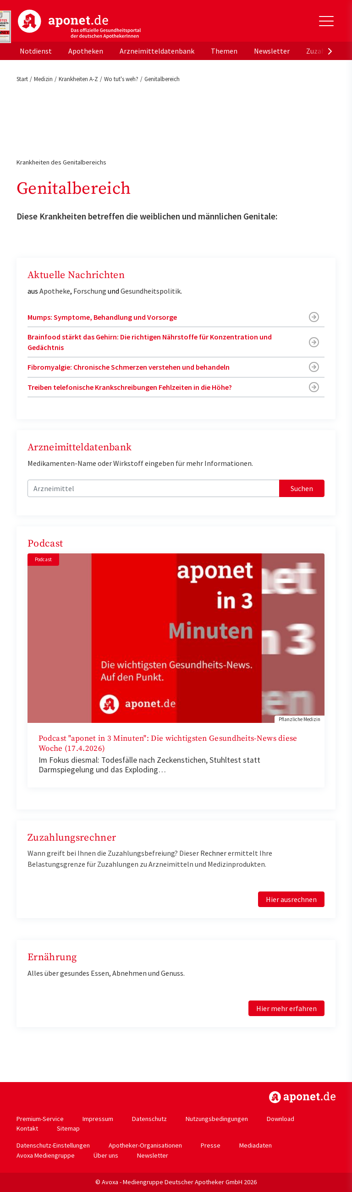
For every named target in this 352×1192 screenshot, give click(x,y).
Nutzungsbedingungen (217, 1119)
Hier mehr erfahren (286, 1008)
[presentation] (330, 51)
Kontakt (27, 1128)
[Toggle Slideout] (326, 21)
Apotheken (85, 50)
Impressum (97, 1119)
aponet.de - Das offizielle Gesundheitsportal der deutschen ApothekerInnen (79, 24)
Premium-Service (40, 1119)
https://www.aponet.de (302, 1097)
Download (280, 1119)
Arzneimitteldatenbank (157, 50)
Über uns (106, 1155)
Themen (224, 50)
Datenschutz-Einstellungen (53, 1145)
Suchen (302, 488)
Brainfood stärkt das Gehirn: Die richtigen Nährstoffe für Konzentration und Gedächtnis (150, 341)
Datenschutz (149, 1119)
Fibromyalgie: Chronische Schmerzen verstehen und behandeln (129, 367)
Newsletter (272, 50)
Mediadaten (255, 1145)
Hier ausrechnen (291, 899)
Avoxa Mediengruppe (45, 1155)
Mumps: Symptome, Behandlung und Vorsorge (102, 317)
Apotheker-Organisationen (145, 1145)
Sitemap (68, 1128)
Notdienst (36, 50)
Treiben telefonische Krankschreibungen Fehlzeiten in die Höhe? (130, 387)
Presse (210, 1145)
